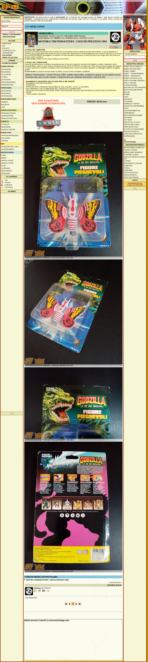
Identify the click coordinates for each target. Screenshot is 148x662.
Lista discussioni (115, 582)
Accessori (5, 168)
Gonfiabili (128, 170)
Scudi (3, 166)
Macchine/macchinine (133, 115)
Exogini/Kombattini (132, 111)
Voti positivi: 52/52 (71, 36)
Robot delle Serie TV (133, 67)
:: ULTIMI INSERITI (130, 54)
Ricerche (5, 105)
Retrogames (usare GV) (134, 148)
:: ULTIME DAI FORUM (9, 63)
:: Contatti (5, 48)
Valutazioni (6, 74)
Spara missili (6, 171)
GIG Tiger (128, 120)
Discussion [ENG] (8, 82)
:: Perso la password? (11, 34)
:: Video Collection (9, 57)
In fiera (4, 77)
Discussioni (6, 69)
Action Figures (43, 38)
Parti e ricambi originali (134, 81)
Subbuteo (128, 166)
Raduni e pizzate (8, 129)
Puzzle (127, 168)
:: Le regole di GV (8, 51)
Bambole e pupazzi (132, 104)
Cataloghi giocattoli (133, 134)
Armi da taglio (7, 160)
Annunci (82, 36)
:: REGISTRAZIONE (8, 37)
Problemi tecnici (8, 113)
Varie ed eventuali (9, 118)
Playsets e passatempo (134, 129)
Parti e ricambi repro (133, 90)
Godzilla (69, 38)
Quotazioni (6, 80)
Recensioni (6, 72)
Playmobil (128, 101)
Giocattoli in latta (132, 122)
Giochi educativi (131, 173)
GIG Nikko (128, 118)
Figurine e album (131, 155)
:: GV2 (3, 46)
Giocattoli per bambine (134, 106)
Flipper (127, 161)
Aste (3, 107)
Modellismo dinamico (133, 152)
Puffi (126, 108)
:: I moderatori (7, 53)
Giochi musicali (130, 175)
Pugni (3, 155)
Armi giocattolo (131, 127)
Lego (126, 97)
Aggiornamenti (7, 149)
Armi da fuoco (7, 163)
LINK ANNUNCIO (31, 598)
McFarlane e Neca (132, 124)
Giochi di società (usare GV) (134, 158)
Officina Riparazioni (9, 136)
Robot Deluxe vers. (132, 69)
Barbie (127, 94)
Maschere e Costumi (133, 163)
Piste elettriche (131, 177)
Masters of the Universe (135, 87)
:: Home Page (6, 44)
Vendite (4, 102)
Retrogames (129, 136)
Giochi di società (131, 131)
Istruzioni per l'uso (9, 147)
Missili (4, 158)
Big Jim (126, 92)
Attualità (5, 124)
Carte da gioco (130, 150)
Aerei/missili (129, 113)
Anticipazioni (6, 96)
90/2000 (57, 38)
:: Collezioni (6, 55)
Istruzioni (5, 173)
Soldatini (128, 99)
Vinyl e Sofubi (130, 83)
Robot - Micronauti (132, 76)
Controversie (7, 116)
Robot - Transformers (134, 74)
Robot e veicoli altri (133, 78)
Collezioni (5, 138)
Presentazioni (7, 85)
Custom (4, 141)
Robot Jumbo (129, 71)
